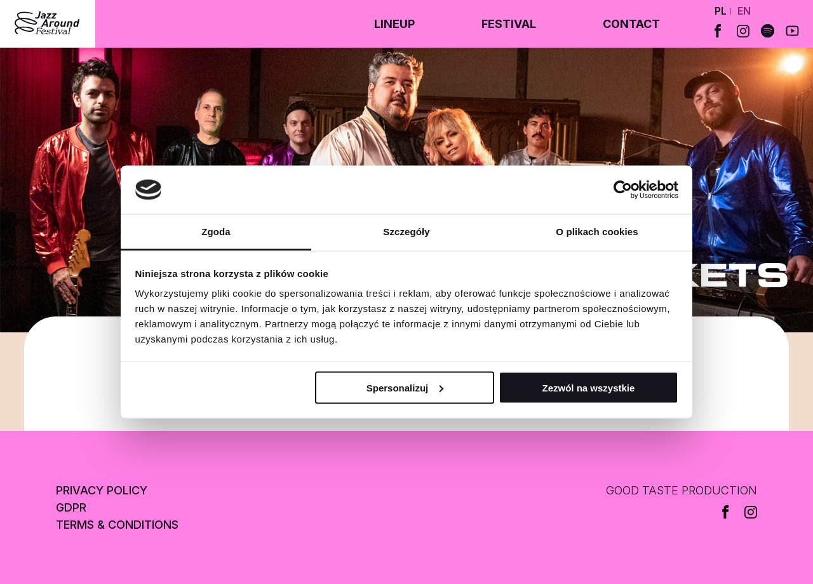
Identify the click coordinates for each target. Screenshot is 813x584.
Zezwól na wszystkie (588, 387)
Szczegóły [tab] (406, 231)
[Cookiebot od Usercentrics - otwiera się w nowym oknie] (622, 190)
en (744, 10)
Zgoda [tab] (216, 231)
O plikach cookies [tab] (597, 231)
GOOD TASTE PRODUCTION (681, 490)
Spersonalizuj (405, 387)
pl (721, 10)
